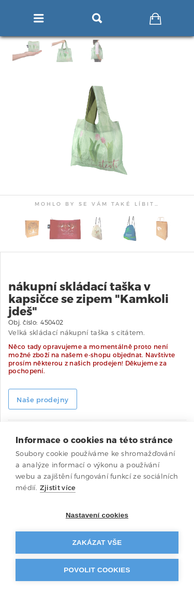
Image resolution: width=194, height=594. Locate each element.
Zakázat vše (97, 542)
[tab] (167, 51)
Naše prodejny (43, 399)
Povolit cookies (97, 570)
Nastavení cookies (97, 515)
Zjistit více (58, 487)
